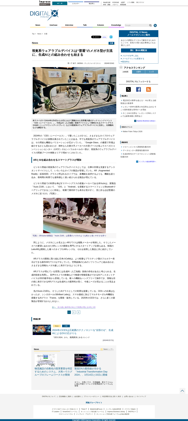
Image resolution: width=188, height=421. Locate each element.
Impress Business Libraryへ (146, 121)
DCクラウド (140, 2)
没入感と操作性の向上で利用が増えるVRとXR (76, 307)
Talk (85, 25)
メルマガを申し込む (130, 56)
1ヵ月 (151, 72)
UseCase (53, 25)
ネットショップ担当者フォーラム (92, 412)
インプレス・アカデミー (84, 414)
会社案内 (77, 396)
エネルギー (75, 3)
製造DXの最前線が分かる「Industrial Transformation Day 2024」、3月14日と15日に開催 (91, 371)
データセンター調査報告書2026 (136, 150)
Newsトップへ (108, 349)
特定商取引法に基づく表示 (111, 396)
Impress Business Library (116, 412)
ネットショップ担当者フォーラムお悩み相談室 (112, 414)
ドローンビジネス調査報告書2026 (137, 147)
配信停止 (126, 62)
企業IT (123, 2)
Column (100, 25)
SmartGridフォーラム (70, 412)
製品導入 (92, 3)
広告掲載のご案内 (65, 396)
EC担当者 (115, 2)
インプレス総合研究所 (113, 409)
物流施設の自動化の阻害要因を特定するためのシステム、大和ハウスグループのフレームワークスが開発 (53, 371)
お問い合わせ (129, 396)
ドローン (115, 4)
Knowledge (116, 25)
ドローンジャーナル (66, 414)
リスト (104, 37)
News (37, 25)
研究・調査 (106, 4)
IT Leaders (55, 412)
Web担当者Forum (96, 409)
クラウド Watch (130, 409)
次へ (54, 307)
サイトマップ (141, 396)
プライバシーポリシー (91, 396)
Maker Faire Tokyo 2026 (132, 131)
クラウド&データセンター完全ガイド (65, 409)
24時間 (125, 72)
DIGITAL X (132, 412)
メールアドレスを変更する (133, 59)
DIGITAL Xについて (49, 396)
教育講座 (123, 4)
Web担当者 (106, 2)
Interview (69, 25)
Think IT (84, 409)
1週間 (138, 72)
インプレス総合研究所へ (147, 162)
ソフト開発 (130, 2)
